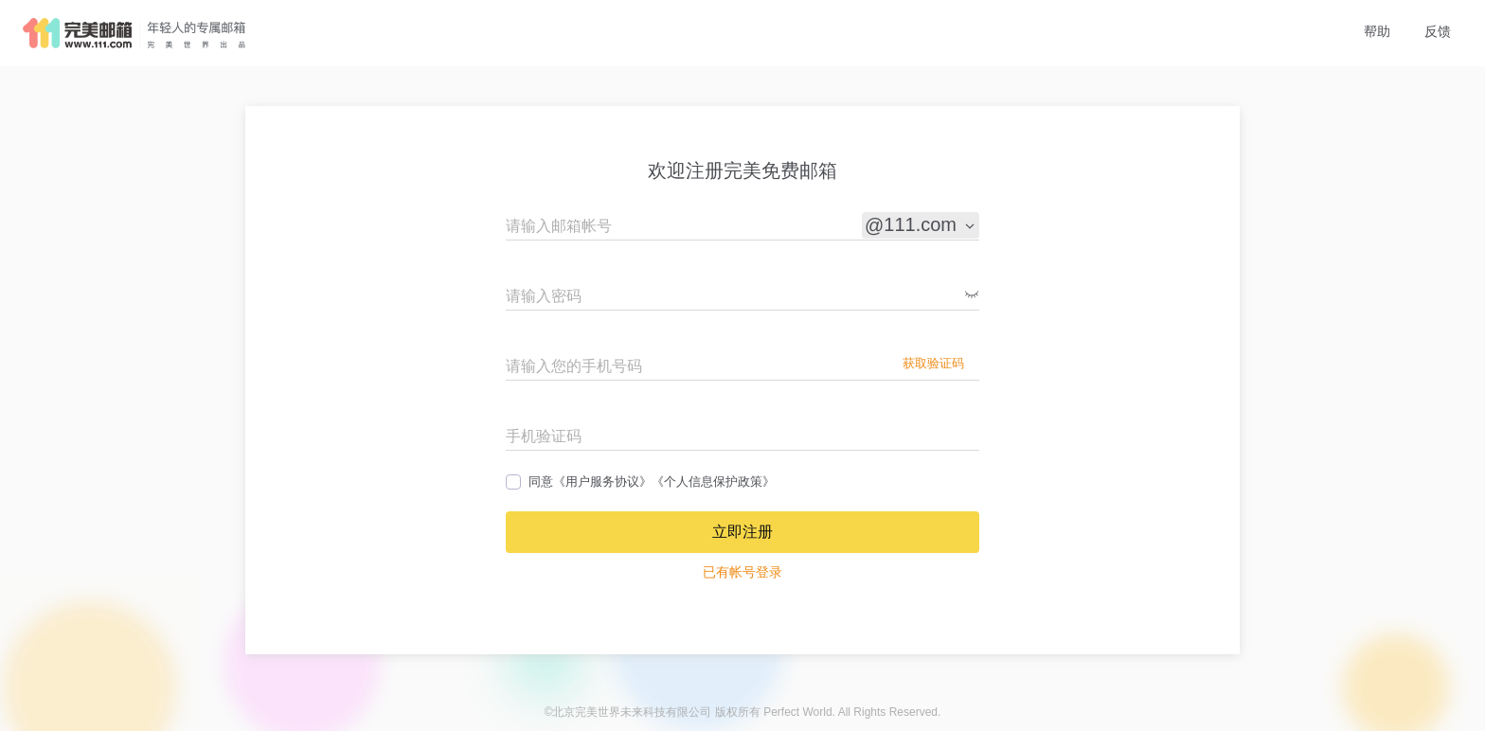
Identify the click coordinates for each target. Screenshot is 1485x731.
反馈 (1437, 31)
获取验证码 (933, 363)
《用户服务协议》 (602, 481)
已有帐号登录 (742, 571)
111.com (931, 225)
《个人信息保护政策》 (713, 481)
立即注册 (742, 532)
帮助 (1377, 31)
